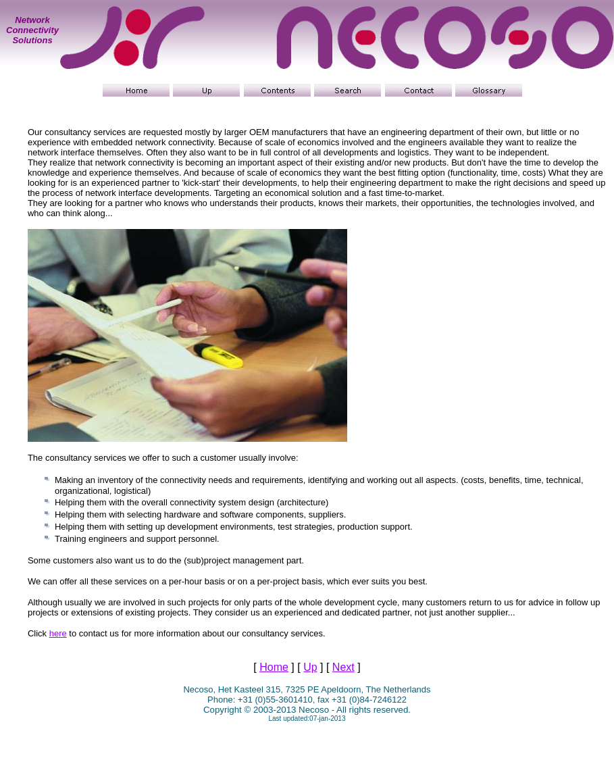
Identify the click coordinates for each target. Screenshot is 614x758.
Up (310, 667)
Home (273, 667)
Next (343, 667)
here (58, 633)
